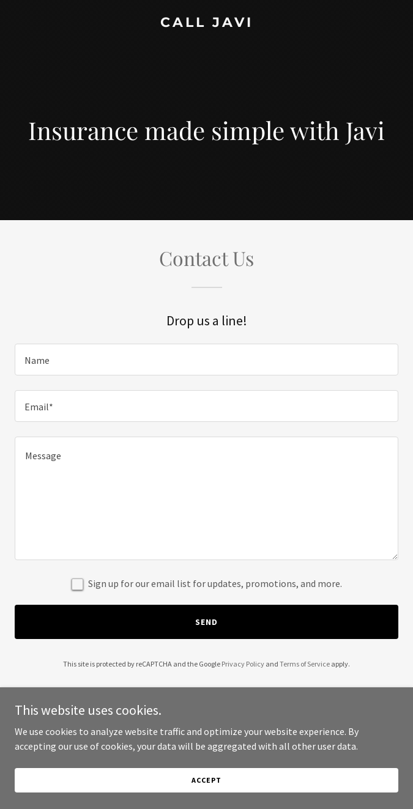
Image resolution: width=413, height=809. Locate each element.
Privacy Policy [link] (242, 663)
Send (206, 621)
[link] (206, 23)
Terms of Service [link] (305, 663)
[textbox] (206, 359)
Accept (206, 780)
